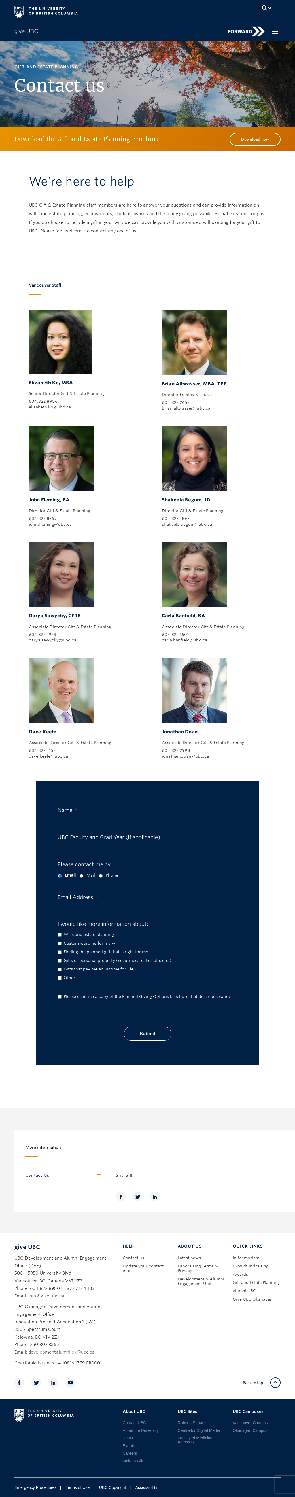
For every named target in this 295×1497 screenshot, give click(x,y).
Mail (90, 875)
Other (69, 977)
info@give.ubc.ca (46, 1296)
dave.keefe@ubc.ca (48, 756)
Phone (112, 875)
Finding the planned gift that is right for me (106, 951)
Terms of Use (78, 1487)
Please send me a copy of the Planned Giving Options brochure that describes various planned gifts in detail (137, 996)
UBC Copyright (112, 1487)
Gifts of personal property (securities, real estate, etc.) (117, 960)
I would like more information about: (103, 923)
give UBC (27, 1247)
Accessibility (146, 1487)
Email (70, 875)
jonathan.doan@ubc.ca (185, 756)
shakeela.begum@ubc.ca (187, 524)
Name (67, 809)
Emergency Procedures (35, 1487)
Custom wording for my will (91, 943)
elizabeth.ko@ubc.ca (50, 407)
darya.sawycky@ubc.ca (52, 640)
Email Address (78, 896)
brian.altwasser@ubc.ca (186, 408)
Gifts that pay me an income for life (98, 969)
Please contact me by (84, 863)
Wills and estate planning (89, 934)
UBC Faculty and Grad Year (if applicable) (109, 836)
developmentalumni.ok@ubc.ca (61, 1352)
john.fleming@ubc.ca (50, 524)
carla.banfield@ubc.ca (184, 640)
